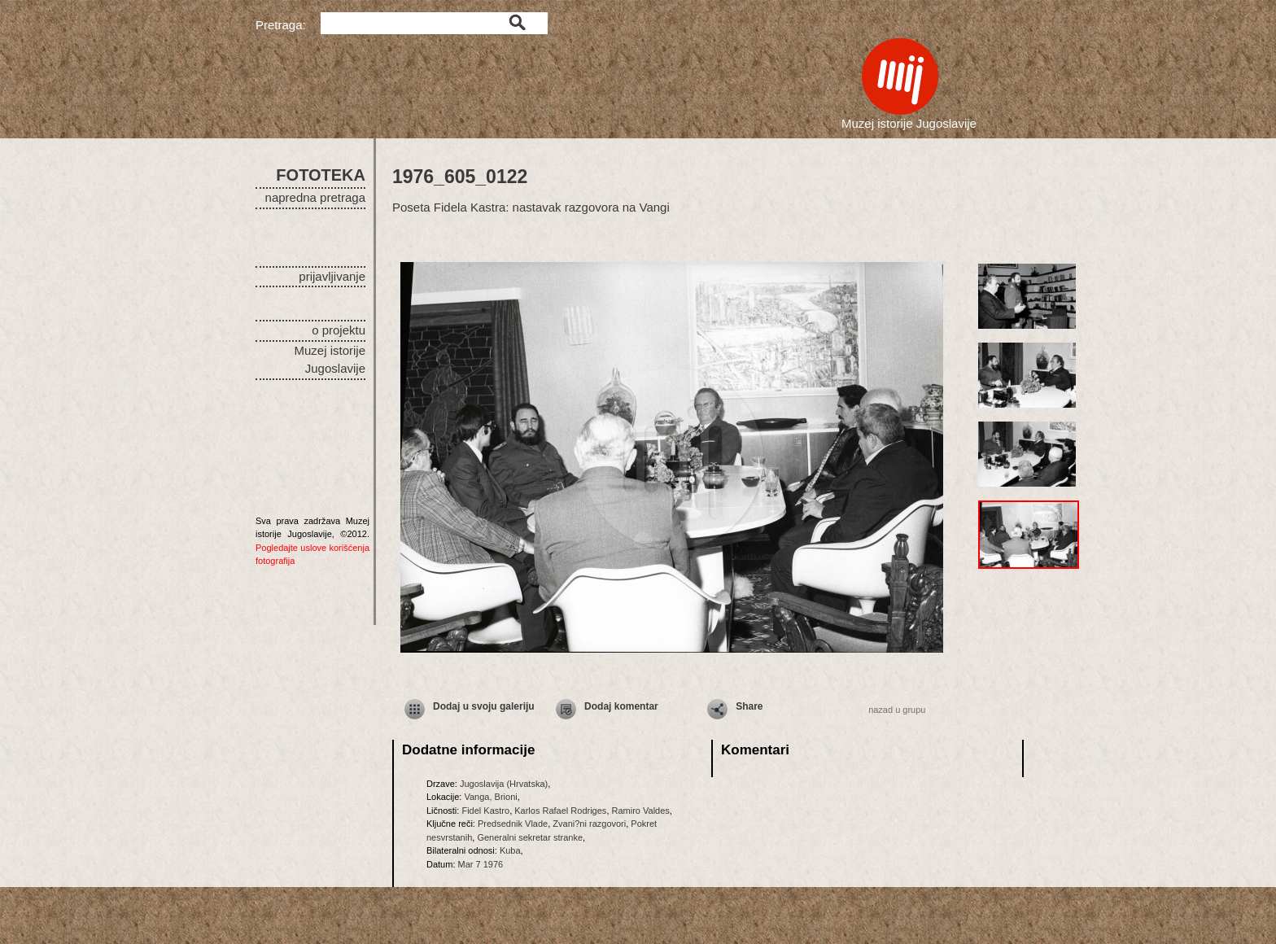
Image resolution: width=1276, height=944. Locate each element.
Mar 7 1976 (481, 864)
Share (749, 706)
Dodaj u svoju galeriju (484, 706)
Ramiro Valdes (641, 810)
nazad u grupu (896, 710)
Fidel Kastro (485, 810)
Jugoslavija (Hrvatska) (504, 784)
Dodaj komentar (621, 706)
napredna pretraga (315, 197)
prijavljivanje (332, 276)
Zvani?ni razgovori (589, 823)
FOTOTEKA (320, 175)
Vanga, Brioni (490, 797)
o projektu (338, 330)
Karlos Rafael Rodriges (560, 810)
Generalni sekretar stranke (530, 837)
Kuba (510, 850)
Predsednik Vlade (513, 823)
